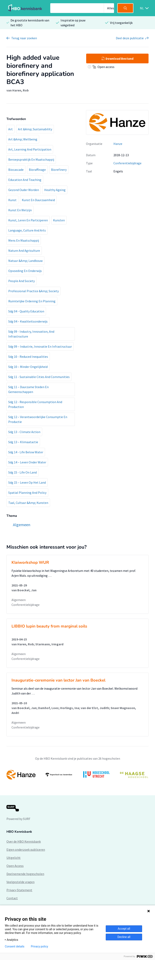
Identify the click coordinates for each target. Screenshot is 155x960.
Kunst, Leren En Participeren (28, 220)
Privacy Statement (19, 890)
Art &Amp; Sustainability (35, 129)
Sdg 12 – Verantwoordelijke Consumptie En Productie (37, 419)
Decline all (123, 937)
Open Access (15, 866)
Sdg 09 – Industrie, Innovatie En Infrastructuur (40, 346)
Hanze (117, 143)
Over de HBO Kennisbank (23, 841)
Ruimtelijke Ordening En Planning (32, 301)
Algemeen (19, 600)
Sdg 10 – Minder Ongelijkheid (28, 367)
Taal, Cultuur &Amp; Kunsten (28, 503)
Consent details (14, 946)
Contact (12, 898)
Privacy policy (39, 946)
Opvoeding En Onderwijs (25, 271)
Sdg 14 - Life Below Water (25, 452)
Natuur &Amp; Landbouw (25, 261)
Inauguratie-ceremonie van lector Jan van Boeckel (58, 680)
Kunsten (59, 220)
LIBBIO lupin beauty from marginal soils (49, 626)
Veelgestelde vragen (20, 882)
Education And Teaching (24, 180)
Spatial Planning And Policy (27, 493)
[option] (77, 774)
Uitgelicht (13, 858)
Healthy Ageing (55, 190)
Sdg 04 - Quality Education (26, 311)
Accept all (124, 928)
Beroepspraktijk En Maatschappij (31, 159)
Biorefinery (59, 170)
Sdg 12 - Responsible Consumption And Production (35, 404)
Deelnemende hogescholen (25, 874)
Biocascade (16, 170)
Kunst (12, 200)
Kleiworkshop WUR (30, 562)
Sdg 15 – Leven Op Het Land (27, 482)
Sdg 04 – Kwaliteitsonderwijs (28, 321)
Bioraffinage (37, 170)
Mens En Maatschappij (23, 240)
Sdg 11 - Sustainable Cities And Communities (39, 377)
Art (10, 129)
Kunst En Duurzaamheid (38, 200)
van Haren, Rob (17, 90)
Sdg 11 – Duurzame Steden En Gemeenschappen (28, 389)
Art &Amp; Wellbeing (22, 139)
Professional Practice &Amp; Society (33, 291)
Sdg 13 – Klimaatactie (23, 442)
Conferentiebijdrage (127, 163)
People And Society (21, 281)
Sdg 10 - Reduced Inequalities (28, 357)
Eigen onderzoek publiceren (25, 849)
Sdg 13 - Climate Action (24, 432)
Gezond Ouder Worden (23, 190)
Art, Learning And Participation (29, 149)
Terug (24, 38)
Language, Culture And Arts (27, 230)
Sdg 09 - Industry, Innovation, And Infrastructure (31, 333)
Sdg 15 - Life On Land (22, 472)
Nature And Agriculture (24, 250)
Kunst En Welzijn (20, 210)
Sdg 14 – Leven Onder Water (27, 462)
